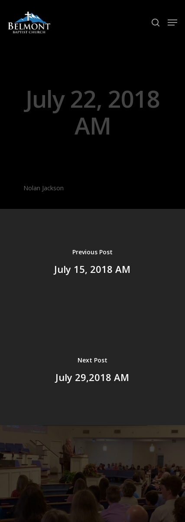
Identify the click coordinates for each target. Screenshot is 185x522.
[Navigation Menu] (172, 22)
